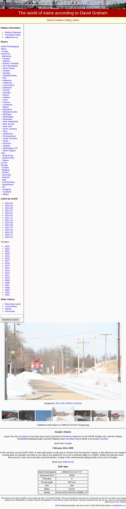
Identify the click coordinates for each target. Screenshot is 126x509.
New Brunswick (10, 66)
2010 (7, 278)
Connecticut (8, 85)
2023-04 (9, 203)
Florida (6, 90)
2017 (7, 261)
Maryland (7, 109)
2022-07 (9, 210)
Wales (6, 194)
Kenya (5, 51)
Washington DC (10, 148)
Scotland (7, 192)
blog (68, 20)
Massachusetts (10, 112)
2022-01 (9, 215)
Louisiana (7, 104)
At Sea (4, 162)
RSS (57, 505)
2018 (7, 258)
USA (4, 78)
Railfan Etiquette (13, 32)
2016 (7, 263)
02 (69, 462)
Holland (5, 177)
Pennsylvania (9, 136)
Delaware (7, 87)
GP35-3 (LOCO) (74, 403)
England (7, 189)
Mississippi (8, 116)
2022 (7, 249)
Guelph (24, 436)
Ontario (6, 70)
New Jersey (8, 124)
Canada (6, 58)
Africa (3, 49)
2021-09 (9, 222)
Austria (5, 167)
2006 (7, 287)
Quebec (7, 73)
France (5, 172)
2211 (63, 403)
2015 (7, 266)
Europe (4, 165)
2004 (7, 292)
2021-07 (9, 227)
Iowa (5, 100)
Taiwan (5, 160)
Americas (5, 53)
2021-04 (9, 230)
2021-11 (9, 218)
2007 (7, 285)
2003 (7, 295)
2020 (7, 253)
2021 (7, 251)
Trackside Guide (13, 35)
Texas (5, 141)
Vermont (7, 143)
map (7, 436)
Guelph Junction (100, 439)
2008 (7, 282)
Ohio (5, 131)
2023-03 (9, 205)
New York (7, 126)
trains (76, 20)
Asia (3, 153)
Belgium (6, 170)
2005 (7, 290)
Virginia (6, 146)
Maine (6, 107)
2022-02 (9, 213)
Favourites (10, 311)
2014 (7, 268)
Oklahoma (8, 133)
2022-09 (9, 208)
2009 (7, 280)
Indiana (6, 97)
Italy (4, 179)
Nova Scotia (9, 68)
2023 (7, 246)
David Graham (55, 20)
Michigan (7, 114)
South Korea (8, 158)
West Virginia (9, 150)
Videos (8, 309)
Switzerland (7, 184)
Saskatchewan (10, 75)
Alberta (6, 61)
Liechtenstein (8, 182)
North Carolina (10, 129)
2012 (7, 273)
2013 (7, 270)
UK (3, 187)
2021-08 (9, 225)
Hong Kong (7, 155)
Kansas (6, 102)
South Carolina (10, 138)
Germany (6, 175)
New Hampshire (10, 121)
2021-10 (9, 220)
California (7, 83)
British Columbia (11, 63)
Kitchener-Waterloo (72, 436)
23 (72, 462)
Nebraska (7, 119)
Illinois (6, 95)
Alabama (7, 80)
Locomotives (11, 306)
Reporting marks (13, 304)
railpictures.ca (11, 37)
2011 (7, 275)
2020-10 (9, 237)
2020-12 (9, 235)
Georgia (7, 92)
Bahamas (6, 56)
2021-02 (9, 232)
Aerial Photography (10, 46)
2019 (7, 256)
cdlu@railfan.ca (119, 505)
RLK (58, 403)
